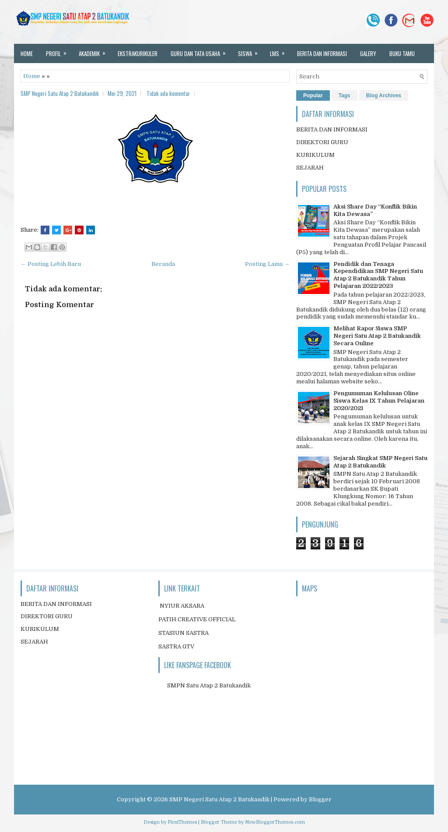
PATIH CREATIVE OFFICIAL (196, 619)
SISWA (250, 51)
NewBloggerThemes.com (275, 822)
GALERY (368, 53)
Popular (313, 95)
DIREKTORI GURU (322, 142)
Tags (344, 95)
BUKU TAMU (402, 53)
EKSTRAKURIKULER (138, 53)
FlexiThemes (182, 822)
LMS (280, 51)
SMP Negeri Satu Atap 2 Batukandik (219, 799)
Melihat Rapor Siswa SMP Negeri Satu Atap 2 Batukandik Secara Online (377, 336)
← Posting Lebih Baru (51, 264)
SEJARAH (310, 167)
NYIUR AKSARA (182, 605)
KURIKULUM (315, 155)
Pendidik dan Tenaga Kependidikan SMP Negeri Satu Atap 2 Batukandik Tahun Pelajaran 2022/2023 (378, 275)
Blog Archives (383, 95)
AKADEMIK (95, 51)
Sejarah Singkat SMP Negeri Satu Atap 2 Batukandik (380, 462)
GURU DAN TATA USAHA (201, 51)
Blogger (320, 799)
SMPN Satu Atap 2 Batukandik (209, 685)
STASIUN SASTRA (183, 633)
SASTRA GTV (176, 646)
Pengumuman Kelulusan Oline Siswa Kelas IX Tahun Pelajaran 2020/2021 (378, 400)
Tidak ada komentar (168, 93)
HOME (27, 53)
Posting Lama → (267, 264)
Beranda (163, 264)
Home (31, 76)
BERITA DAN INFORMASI (322, 53)
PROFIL (59, 51)
